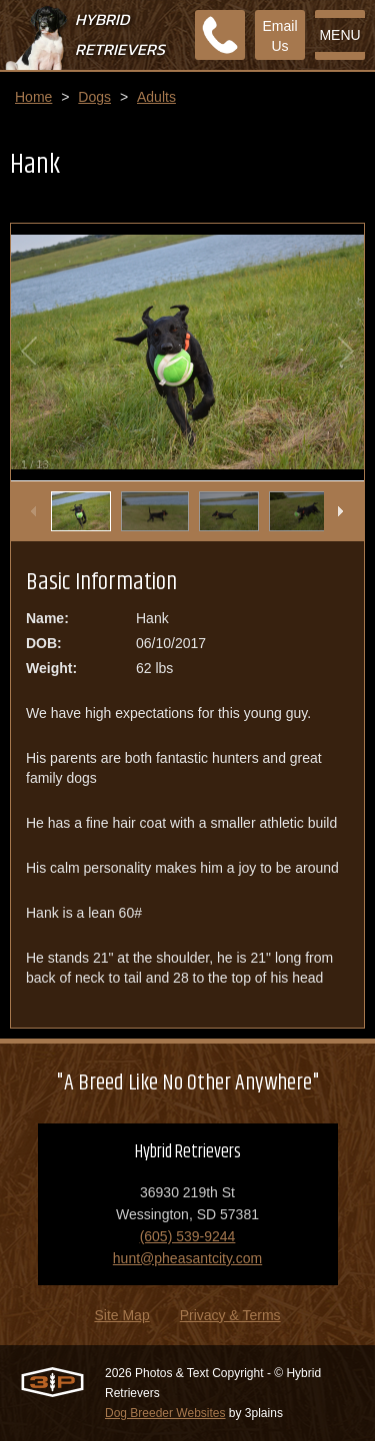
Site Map (121, 1315)
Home (33, 97)
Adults (156, 97)
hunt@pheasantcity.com (187, 1258)
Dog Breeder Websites (165, 1413)
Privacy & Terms (230, 1315)
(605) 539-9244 (188, 1236)
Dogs (94, 97)
